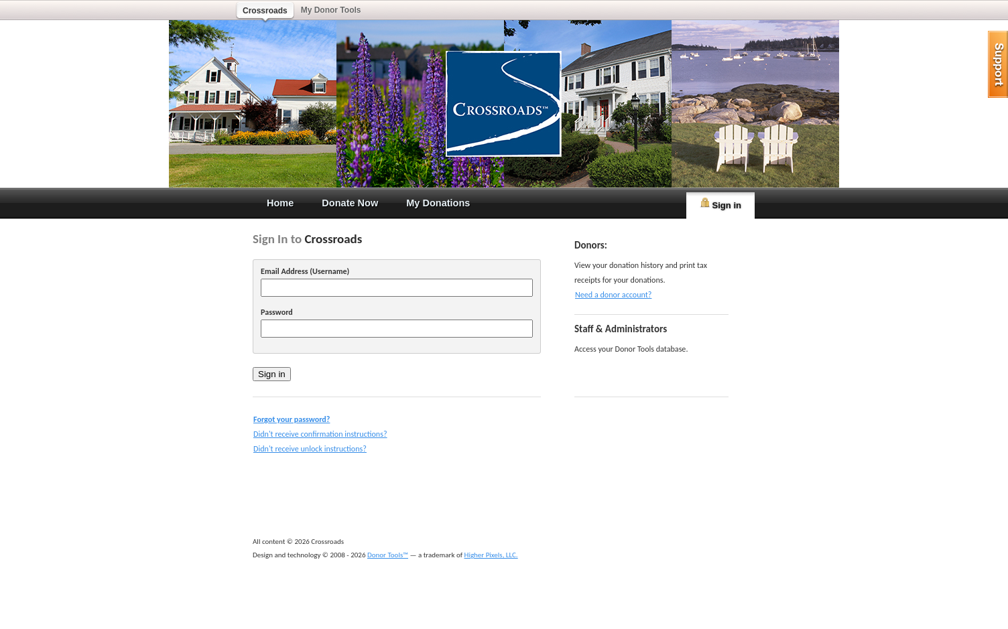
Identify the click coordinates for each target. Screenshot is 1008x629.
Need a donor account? (613, 294)
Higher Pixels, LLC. (491, 555)
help (998, 64)
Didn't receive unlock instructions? (310, 448)
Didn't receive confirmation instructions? (320, 434)
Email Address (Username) (305, 271)
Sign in (721, 203)
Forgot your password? (291, 419)
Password (277, 312)
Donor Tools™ (387, 555)
